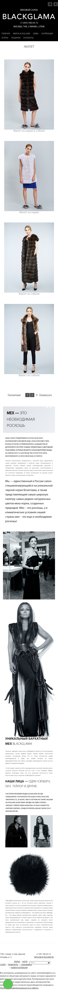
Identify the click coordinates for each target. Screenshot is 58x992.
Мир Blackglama (21, 34)
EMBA (36, 34)
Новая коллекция (19, 968)
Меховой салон (29, 10)
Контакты (28, 38)
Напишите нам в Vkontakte (56, 3)
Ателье (17, 962)
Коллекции (47, 34)
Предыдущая (14, 395)
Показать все (45, 395)
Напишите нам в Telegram (50, 3)
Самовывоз (26, 965)
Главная (5, 34)
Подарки (15, 38)
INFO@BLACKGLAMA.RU (44, 957)
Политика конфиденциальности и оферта (19, 988)
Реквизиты (13, 965)
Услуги (4, 38)
